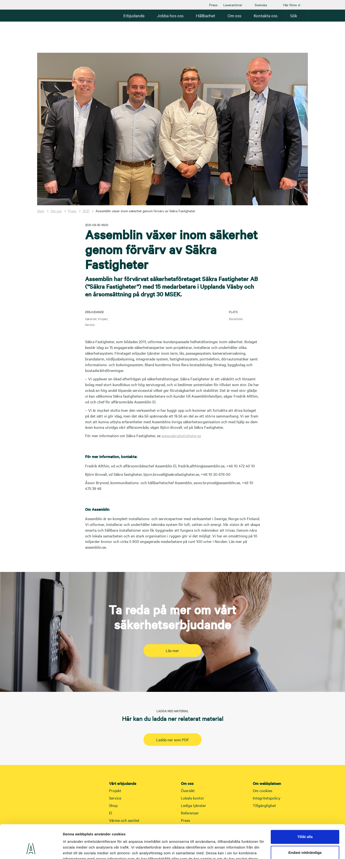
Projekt (115, 790)
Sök (297, 15)
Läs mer (172, 650)
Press (213, 4)
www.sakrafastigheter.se (181, 435)
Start (40, 210)
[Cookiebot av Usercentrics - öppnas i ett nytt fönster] (31, 849)
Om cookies (262, 790)
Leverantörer (232, 4)
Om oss (56, 210)
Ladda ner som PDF (172, 739)
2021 (86, 210)
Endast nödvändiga (305, 824)
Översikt (188, 790)
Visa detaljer (73, 849)
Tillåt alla (305, 808)
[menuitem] (213, 5)
